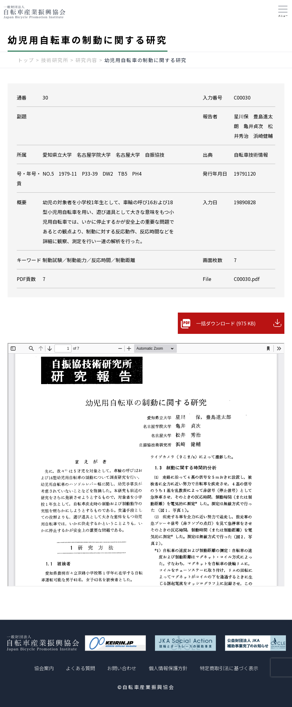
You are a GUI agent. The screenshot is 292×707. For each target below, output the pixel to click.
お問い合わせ (121, 668)
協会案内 (44, 668)
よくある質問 (80, 668)
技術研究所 (55, 60)
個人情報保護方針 (168, 668)
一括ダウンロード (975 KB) (226, 323)
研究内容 (86, 60)
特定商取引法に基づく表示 (229, 668)
